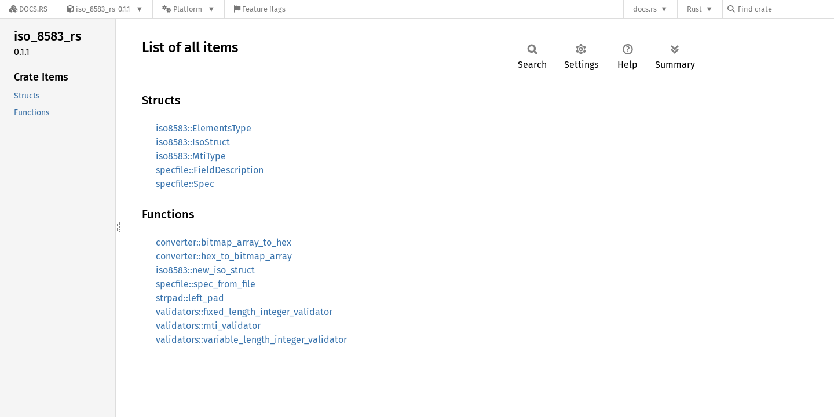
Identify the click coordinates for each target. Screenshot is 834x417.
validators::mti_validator (208, 325)
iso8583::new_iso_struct (205, 270)
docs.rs (645, 9)
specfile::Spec (185, 183)
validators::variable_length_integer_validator (251, 339)
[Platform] (188, 9)
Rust (694, 9)
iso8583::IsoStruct (193, 142)
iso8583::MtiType (191, 156)
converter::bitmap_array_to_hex (223, 242)
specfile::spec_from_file (205, 284)
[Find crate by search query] (785, 9)
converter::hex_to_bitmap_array (224, 256)
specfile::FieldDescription (210, 169)
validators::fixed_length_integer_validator (244, 311)
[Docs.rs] (28, 9)
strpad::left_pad (190, 297)
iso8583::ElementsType (203, 128)
